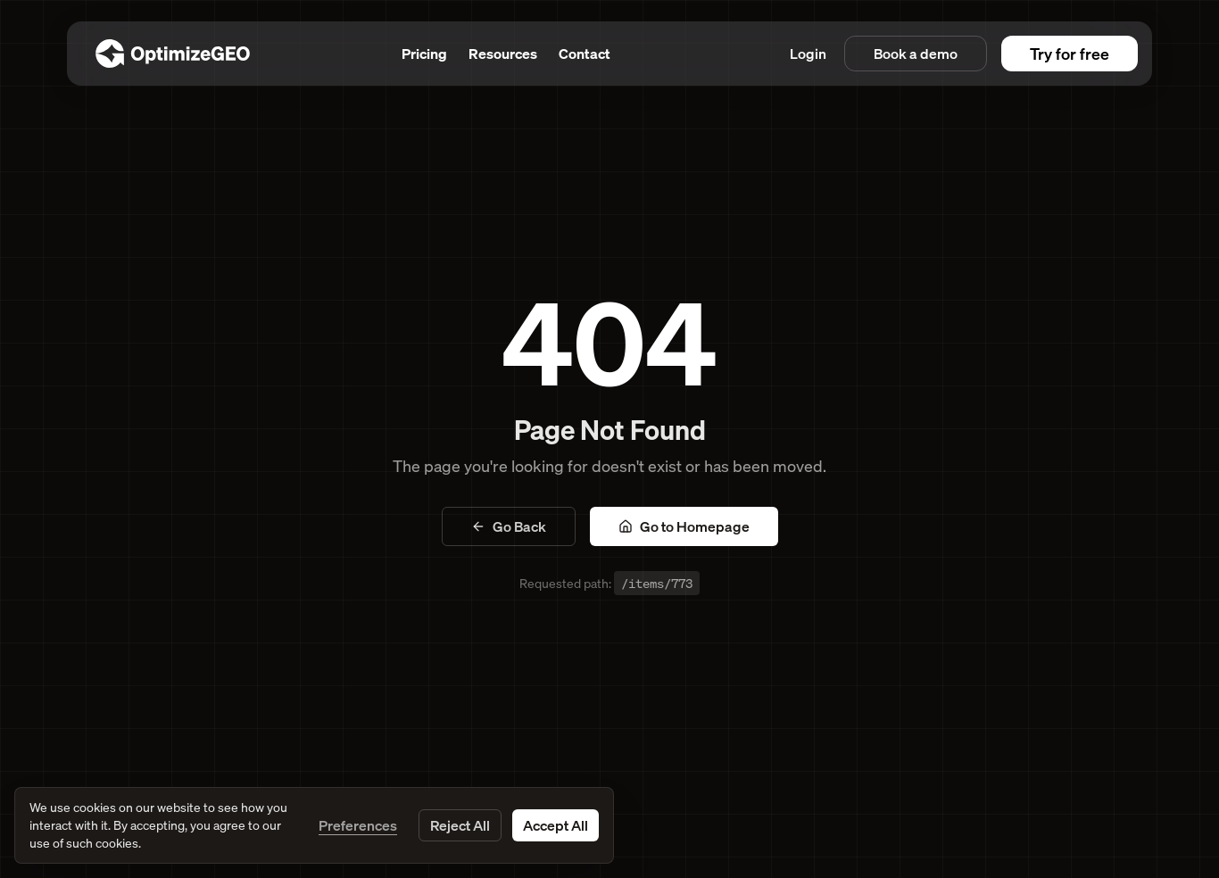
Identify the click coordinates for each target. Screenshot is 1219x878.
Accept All (555, 825)
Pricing (424, 53)
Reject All (460, 825)
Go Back (508, 526)
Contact (584, 53)
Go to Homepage (684, 526)
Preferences (358, 825)
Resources (503, 53)
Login (808, 53)
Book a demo (916, 53)
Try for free (1069, 53)
